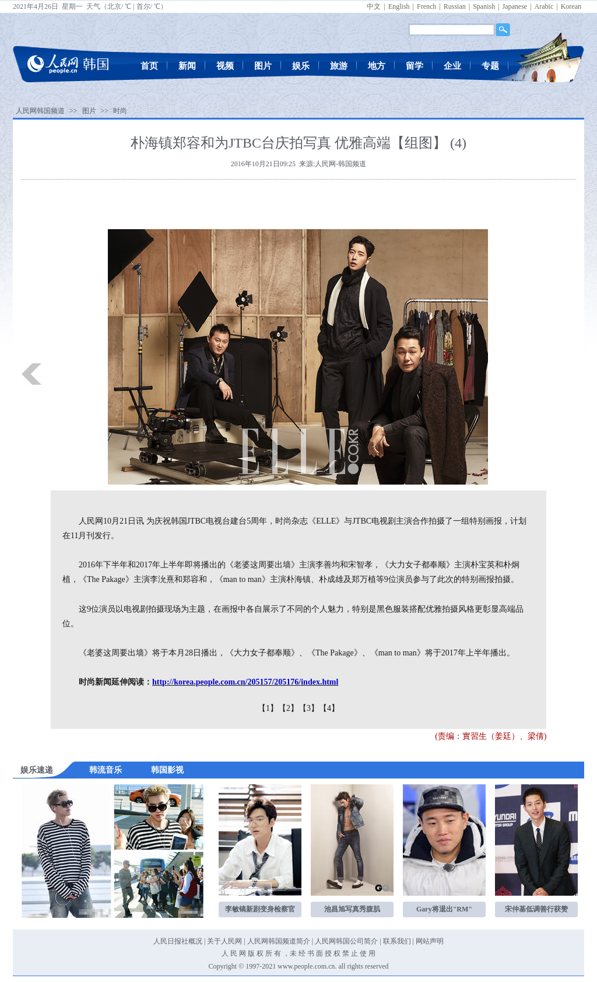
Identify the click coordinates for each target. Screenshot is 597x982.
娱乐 (301, 66)
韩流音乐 (105, 770)
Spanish (484, 6)
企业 (452, 66)
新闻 (187, 66)
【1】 (268, 708)
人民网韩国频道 (40, 111)
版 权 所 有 (264, 953)
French (426, 6)
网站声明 (430, 941)
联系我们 (397, 941)
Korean (571, 6)
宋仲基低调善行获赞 (536, 909)
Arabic (544, 6)
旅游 (338, 66)
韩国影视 (167, 770)
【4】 (329, 708)
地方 (376, 66)
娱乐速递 (36, 770)
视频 (225, 66)
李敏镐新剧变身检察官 (260, 909)
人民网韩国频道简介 (278, 941)
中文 (374, 6)
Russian (455, 6)
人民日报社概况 (177, 941)
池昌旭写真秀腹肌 (352, 909)
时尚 (120, 111)
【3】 (308, 708)
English (399, 6)
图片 (263, 66)
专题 (490, 66)
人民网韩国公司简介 (346, 941)
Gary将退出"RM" (444, 909)
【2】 (288, 708)
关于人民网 (224, 941)
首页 (149, 66)
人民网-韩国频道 (340, 164)
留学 (414, 66)
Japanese (515, 6)
